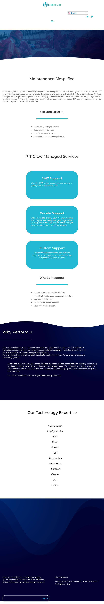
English (72, 13)
